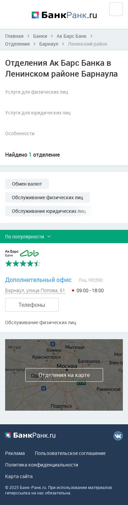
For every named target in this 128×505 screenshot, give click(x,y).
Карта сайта (19, 476)
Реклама (15, 453)
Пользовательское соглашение (70, 453)
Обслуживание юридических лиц (49, 211)
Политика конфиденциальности (41, 464)
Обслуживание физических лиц (47, 197)
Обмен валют (27, 183)
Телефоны (31, 305)
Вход (116, 9)
